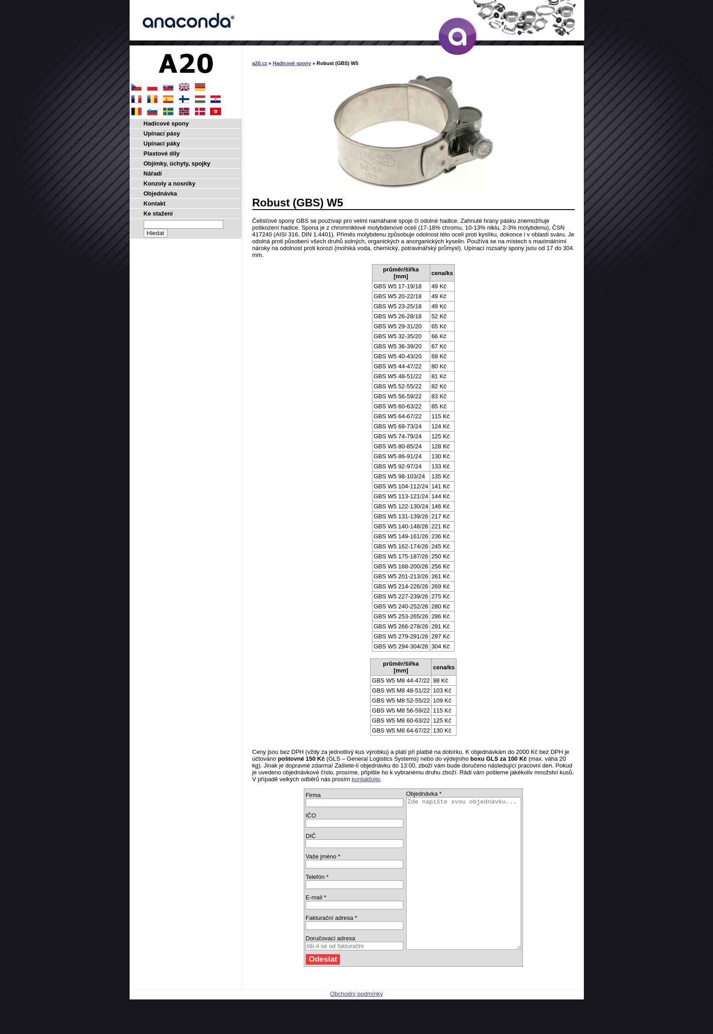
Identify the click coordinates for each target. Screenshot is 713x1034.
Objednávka (160, 193)
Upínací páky (162, 143)
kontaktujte (365, 779)
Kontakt (155, 203)
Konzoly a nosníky (170, 183)
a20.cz (259, 63)
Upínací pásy (162, 133)
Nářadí (153, 173)
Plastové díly (162, 153)
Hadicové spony (292, 63)
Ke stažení (158, 213)
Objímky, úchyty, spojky (177, 163)
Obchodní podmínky (356, 1023)
